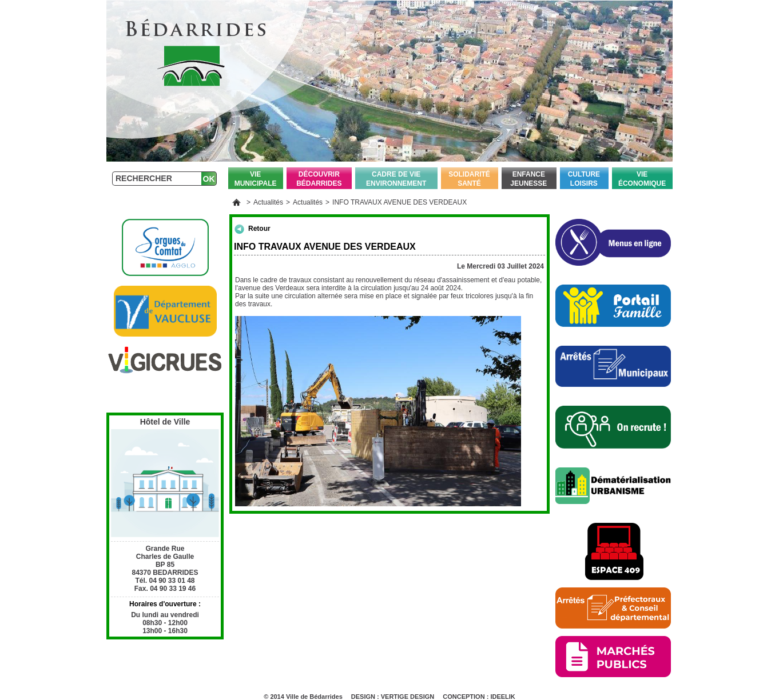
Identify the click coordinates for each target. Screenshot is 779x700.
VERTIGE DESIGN (408, 696)
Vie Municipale (256, 178)
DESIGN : (366, 696)
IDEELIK (502, 696)
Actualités (268, 202)
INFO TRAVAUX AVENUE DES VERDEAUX (399, 202)
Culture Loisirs (584, 178)
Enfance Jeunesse (528, 178)
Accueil (236, 202)
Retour (259, 229)
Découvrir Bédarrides (318, 178)
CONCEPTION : (466, 696)
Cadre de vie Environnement (396, 178)
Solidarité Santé (469, 178)
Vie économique (642, 178)
